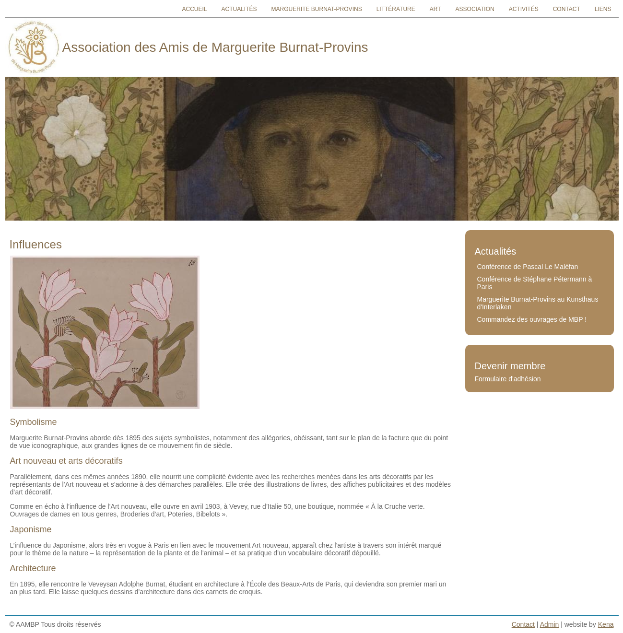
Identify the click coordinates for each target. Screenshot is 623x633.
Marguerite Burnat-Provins (316, 9)
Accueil (194, 9)
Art (435, 9)
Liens (603, 9)
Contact (566, 9)
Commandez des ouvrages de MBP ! (532, 319)
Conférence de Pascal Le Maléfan (527, 266)
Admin (549, 624)
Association (475, 9)
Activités (524, 9)
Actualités (239, 9)
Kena (606, 624)
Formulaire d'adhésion (508, 379)
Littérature (395, 9)
